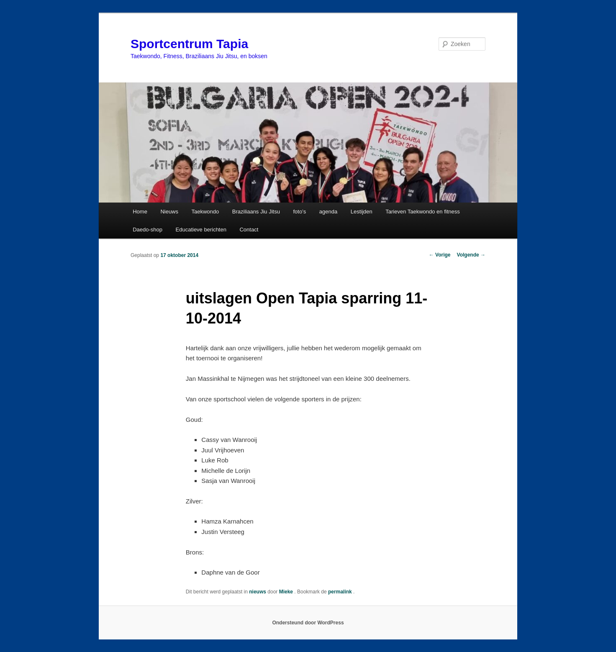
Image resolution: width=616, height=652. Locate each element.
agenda (328, 211)
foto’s (299, 211)
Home (140, 211)
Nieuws (169, 211)
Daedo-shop (147, 229)
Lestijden (361, 211)
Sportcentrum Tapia (189, 44)
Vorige (440, 255)
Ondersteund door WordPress (308, 623)
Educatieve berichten (201, 229)
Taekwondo (205, 211)
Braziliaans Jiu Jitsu (256, 211)
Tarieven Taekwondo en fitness (422, 211)
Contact (248, 229)
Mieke (287, 592)
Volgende (471, 255)
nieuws (257, 592)
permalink (340, 592)
